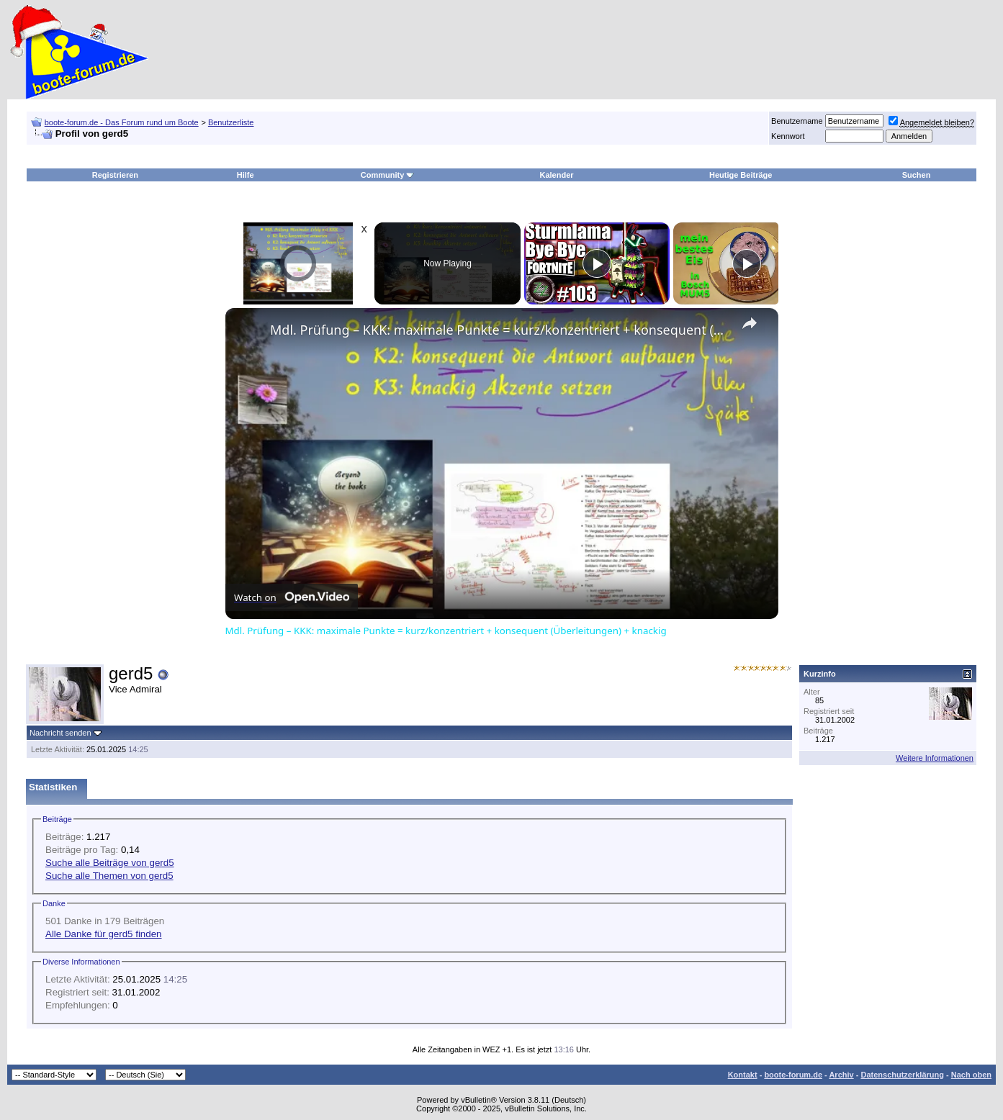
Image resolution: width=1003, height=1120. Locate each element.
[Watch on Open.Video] (291, 597)
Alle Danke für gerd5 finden (103, 934)
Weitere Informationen (934, 758)
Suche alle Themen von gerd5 (109, 875)
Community (388, 175)
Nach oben (971, 1074)
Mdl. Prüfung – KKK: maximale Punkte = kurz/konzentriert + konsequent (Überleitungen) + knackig (499, 329)
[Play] (597, 263)
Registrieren (115, 175)
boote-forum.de (793, 1074)
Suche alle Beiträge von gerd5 (109, 862)
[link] (248, 331)
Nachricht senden (60, 732)
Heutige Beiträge (740, 175)
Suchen (916, 175)
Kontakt (742, 1074)
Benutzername (797, 121)
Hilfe (245, 175)
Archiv (841, 1074)
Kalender (556, 175)
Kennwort (787, 136)
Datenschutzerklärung (902, 1074)
